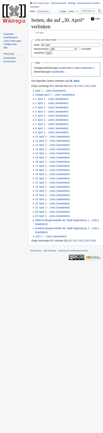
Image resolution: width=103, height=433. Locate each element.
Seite (32, 11)
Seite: (37, 44)
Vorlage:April (42, 94)
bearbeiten (59, 90)
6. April (39, 119)
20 (70, 86)
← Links (46, 90)
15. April (39, 157)
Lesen (61, 11)
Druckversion (9, 61)
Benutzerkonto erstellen (88, 3)
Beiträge (72, 3)
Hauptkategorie (10, 37)
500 (93, 86)
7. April (39, 124)
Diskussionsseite (58, 3)
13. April (39, 149)
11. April (39, 140)
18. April (39, 170)
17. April (39, 165)
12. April (39, 145)
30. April (39, 32)
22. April (39, 186)
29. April (39, 216)
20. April (39, 178)
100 (81, 86)
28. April (39, 211)
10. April (39, 136)
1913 (38, 236)
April (37, 90)
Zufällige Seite (10, 44)
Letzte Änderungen (12, 41)
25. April (39, 199)
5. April (39, 115)
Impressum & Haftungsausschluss (73, 251)
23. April (39, 190)
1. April (39, 99)
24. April (39, 195)
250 (87, 86)
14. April (39, 153)
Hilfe (97, 18)
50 (75, 86)
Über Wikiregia (49, 251)
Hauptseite (8, 34)
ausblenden (65, 67)
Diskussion (43, 11)
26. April (39, 203)
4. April (39, 111)
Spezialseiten (9, 58)
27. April (39, 207)
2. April (39, 103)
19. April (39, 174)
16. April (39, 161)
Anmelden (34, 7)
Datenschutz (35, 251)
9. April (39, 132)
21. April (39, 182)
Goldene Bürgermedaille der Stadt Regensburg (61, 228)
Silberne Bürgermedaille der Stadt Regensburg (60, 220)
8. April (39, 128)
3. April (39, 107)
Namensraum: (41, 48)
